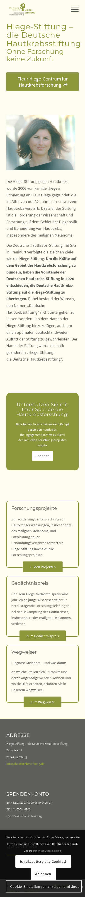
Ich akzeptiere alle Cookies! (43, 861)
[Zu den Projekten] (43, 566)
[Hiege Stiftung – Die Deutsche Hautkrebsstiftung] (35, 9)
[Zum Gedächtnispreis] (42, 635)
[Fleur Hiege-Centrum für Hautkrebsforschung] (42, 81)
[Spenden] (42, 456)
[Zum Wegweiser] (42, 702)
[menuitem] (72, 9)
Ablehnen (43, 874)
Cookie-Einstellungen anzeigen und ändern (46, 886)
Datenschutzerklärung (47, 850)
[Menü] (72, 9)
